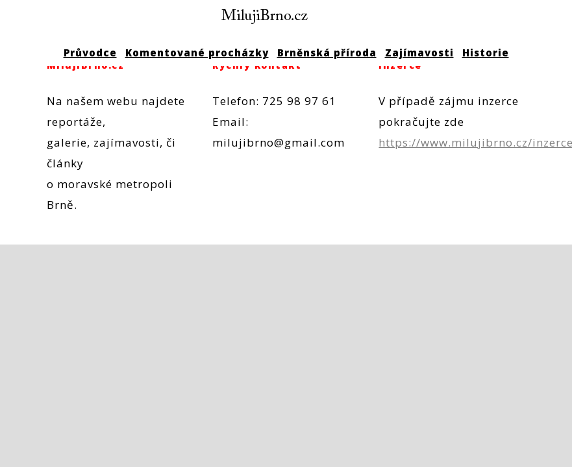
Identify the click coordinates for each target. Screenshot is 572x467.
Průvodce (90, 52)
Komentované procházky (197, 52)
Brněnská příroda (327, 52)
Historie (485, 52)
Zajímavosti (419, 52)
